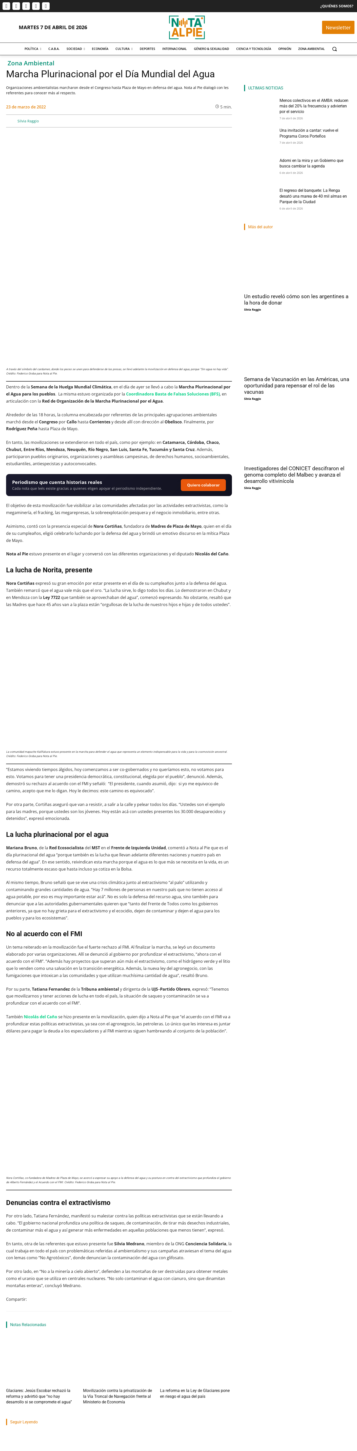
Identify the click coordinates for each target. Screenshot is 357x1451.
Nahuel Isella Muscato (178, 1396)
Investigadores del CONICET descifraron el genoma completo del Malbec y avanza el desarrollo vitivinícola (294, 474)
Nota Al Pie (14, 1402)
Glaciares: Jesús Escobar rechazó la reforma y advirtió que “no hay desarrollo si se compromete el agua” (40, 1301)
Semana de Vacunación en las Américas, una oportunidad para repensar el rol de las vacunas (296, 385)
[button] (334, 49)
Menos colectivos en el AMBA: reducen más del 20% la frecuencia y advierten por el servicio (40, 1385)
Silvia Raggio (28, 121)
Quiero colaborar (203, 392)
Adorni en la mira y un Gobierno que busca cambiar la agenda (197, 1382)
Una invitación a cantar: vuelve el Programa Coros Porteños (115, 1382)
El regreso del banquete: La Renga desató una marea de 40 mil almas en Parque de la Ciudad (315, 195)
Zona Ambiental (31, 63)
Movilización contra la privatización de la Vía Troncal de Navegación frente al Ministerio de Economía (115, 1301)
